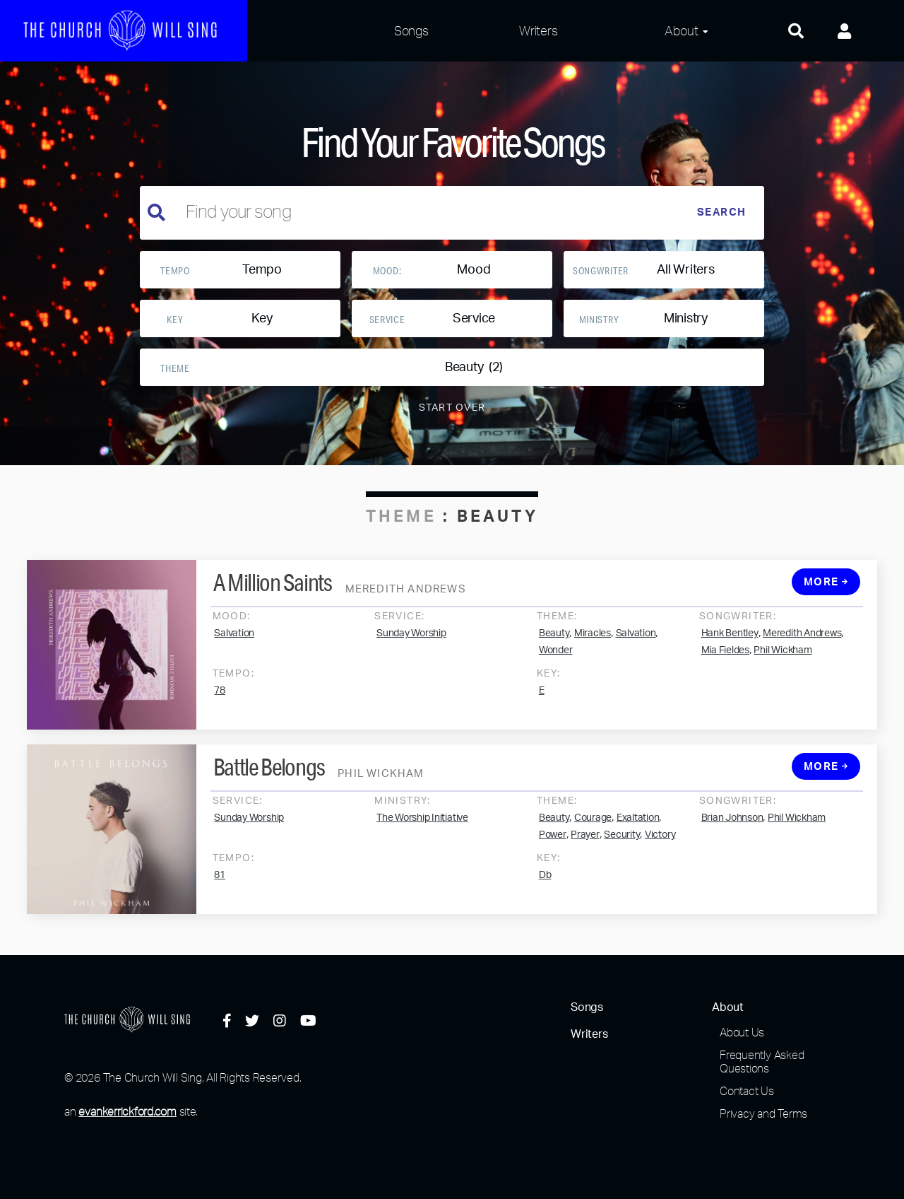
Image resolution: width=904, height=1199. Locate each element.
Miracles (592, 648)
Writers (538, 30)
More (826, 596)
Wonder (556, 664)
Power (552, 849)
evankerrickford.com (127, 1111)
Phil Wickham (782, 664)
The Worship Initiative (422, 832)
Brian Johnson (732, 832)
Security (622, 849)
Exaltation (638, 832)
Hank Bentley (730, 648)
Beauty (554, 648)
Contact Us (747, 1091)
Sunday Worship (411, 648)
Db (545, 889)
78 (219, 705)
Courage (593, 832)
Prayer (585, 849)
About (681, 30)
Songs (411, 30)
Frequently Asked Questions (762, 1061)
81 (219, 889)
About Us (742, 1032)
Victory (660, 849)
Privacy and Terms (763, 1113)
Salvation (234, 648)
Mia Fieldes (725, 664)
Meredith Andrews (802, 648)
